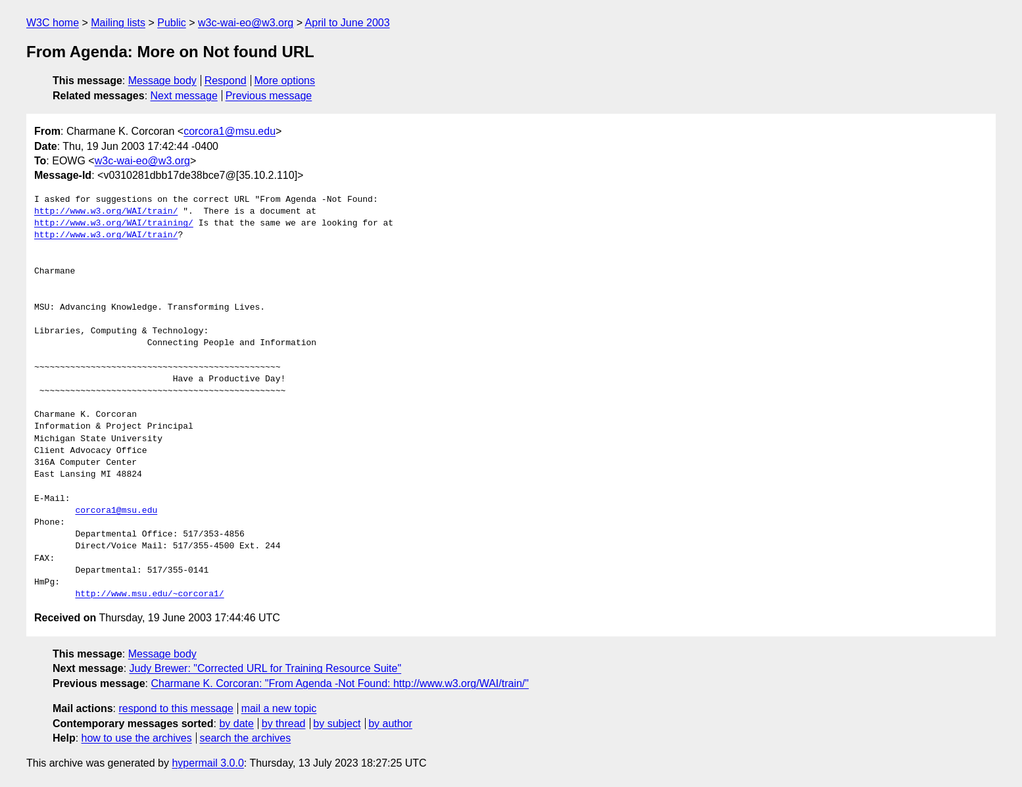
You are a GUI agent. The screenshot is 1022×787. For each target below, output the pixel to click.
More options (285, 80)
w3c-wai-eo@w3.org (245, 22)
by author (390, 723)
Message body (162, 80)
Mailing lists (118, 22)
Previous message (269, 95)
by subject (336, 723)
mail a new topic (279, 708)
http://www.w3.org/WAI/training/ (113, 223)
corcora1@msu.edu (229, 131)
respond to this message (175, 708)
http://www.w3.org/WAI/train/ (106, 212)
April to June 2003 (347, 22)
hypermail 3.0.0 (207, 763)
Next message (184, 95)
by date (236, 723)
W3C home (52, 22)
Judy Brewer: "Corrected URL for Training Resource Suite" (266, 668)
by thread (284, 723)
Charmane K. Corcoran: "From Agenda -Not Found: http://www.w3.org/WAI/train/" (340, 683)
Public (171, 22)
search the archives (245, 738)
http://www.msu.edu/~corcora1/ (149, 594)
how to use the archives (137, 738)
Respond (226, 80)
